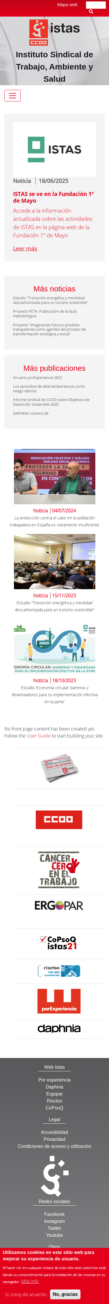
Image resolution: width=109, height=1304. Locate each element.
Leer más (25, 248)
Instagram (54, 1221)
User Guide (39, 736)
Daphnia (54, 1086)
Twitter (54, 1228)
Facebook (54, 1214)
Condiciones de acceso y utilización (54, 1146)
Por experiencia (54, 1079)
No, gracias (65, 1298)
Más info (30, 1285)
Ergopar (54, 1093)
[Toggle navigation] (12, 95)
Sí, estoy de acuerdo (26, 1298)
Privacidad (54, 1139)
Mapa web (67, 4)
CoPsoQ (54, 1107)
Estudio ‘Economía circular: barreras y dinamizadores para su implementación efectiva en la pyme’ (55, 694)
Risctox (54, 1100)
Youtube (54, 1235)
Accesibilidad (54, 1132)
